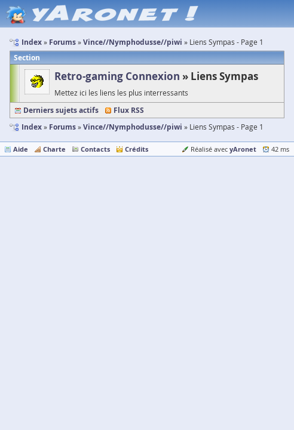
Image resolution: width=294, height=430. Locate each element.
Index (32, 127)
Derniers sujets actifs (61, 110)
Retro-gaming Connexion (117, 76)
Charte (54, 149)
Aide (20, 149)
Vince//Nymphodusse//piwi (132, 127)
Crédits (136, 149)
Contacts (95, 149)
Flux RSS (129, 110)
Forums (62, 127)
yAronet (242, 149)
